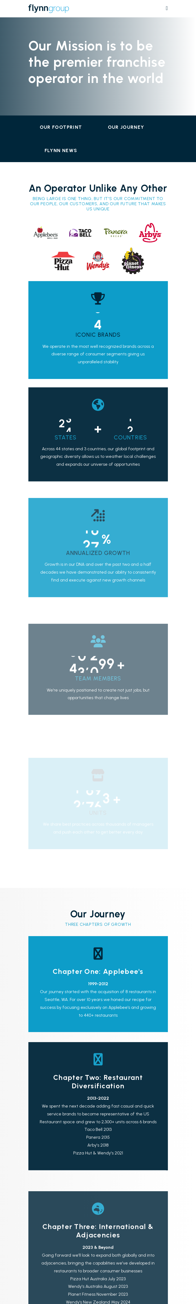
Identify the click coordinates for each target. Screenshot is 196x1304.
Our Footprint (61, 127)
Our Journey (126, 127)
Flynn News (61, 150)
